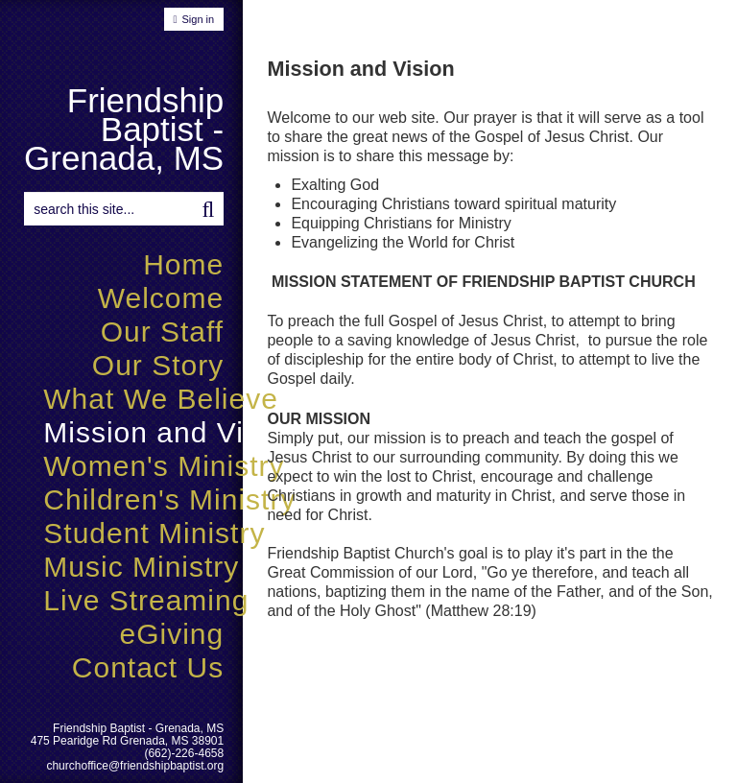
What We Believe (160, 399)
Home (183, 264)
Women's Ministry (163, 466)
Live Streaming (146, 600)
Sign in (198, 19)
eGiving (171, 634)
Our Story (158, 365)
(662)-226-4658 (184, 753)
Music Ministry (141, 566)
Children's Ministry (169, 499)
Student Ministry (154, 533)
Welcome (161, 298)
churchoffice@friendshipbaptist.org (135, 765)
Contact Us (148, 667)
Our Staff (163, 331)
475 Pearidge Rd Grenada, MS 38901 (127, 740)
